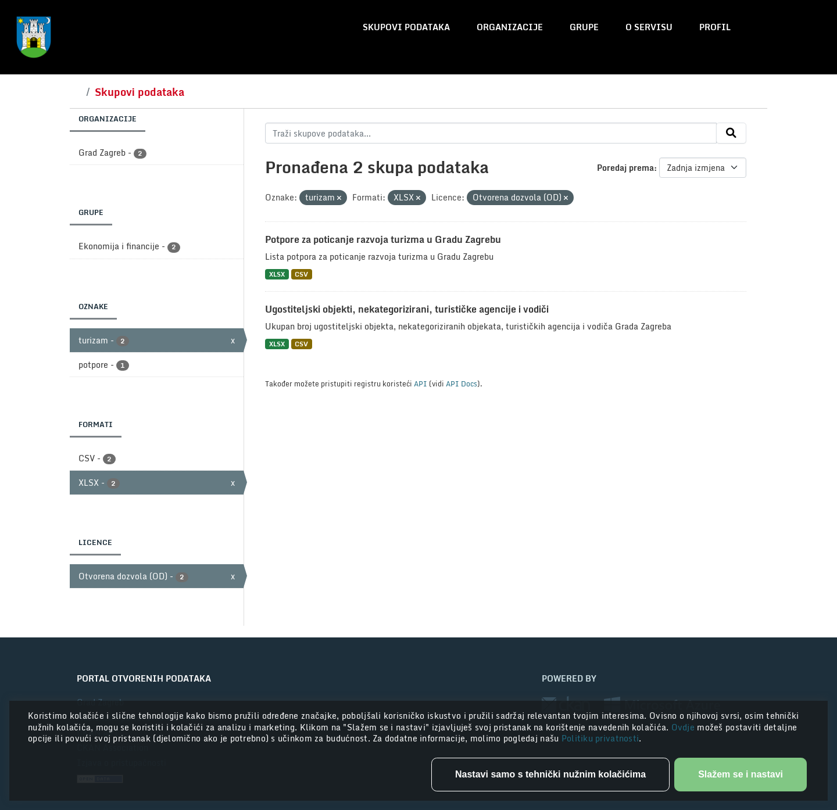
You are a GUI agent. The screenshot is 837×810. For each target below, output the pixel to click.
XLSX (277, 274)
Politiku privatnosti (600, 738)
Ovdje (684, 727)
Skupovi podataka (406, 27)
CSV (301, 274)
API (420, 383)
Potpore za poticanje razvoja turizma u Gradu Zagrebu (383, 239)
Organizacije (510, 27)
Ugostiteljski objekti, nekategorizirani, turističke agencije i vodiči (407, 309)
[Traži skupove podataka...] (491, 133)
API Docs (461, 383)
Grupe (584, 27)
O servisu (649, 27)
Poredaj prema (625, 167)
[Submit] (731, 133)
